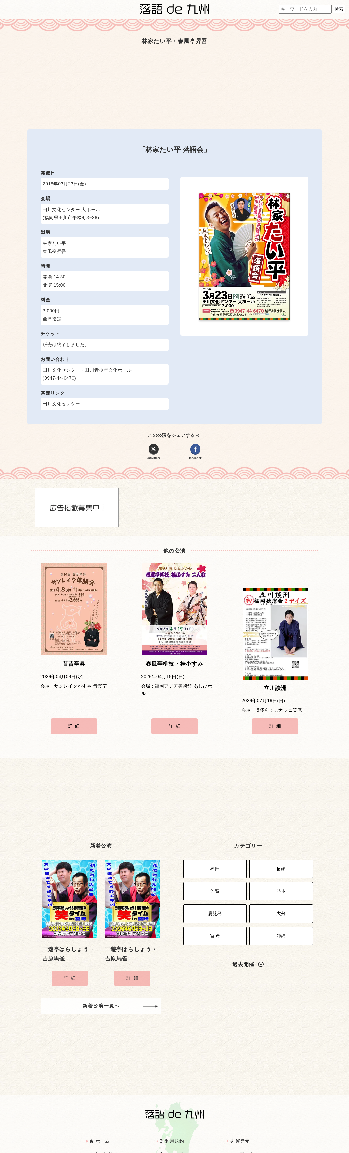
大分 (281, 886)
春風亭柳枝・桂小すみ (174, 668)
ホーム (100, 1116)
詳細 (75, 713)
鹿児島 (215, 886)
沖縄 (281, 905)
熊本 (281, 866)
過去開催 (248, 933)
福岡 (215, 846)
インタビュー (176, 1130)
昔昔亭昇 (74, 668)
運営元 (240, 1116)
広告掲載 (101, 1130)
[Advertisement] (174, 87)
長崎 (281, 846)
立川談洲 (275, 668)
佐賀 (215, 866)
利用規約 (172, 1116)
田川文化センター (61, 403)
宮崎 (215, 905)
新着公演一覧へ (109, 983)
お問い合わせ (247, 1130)
